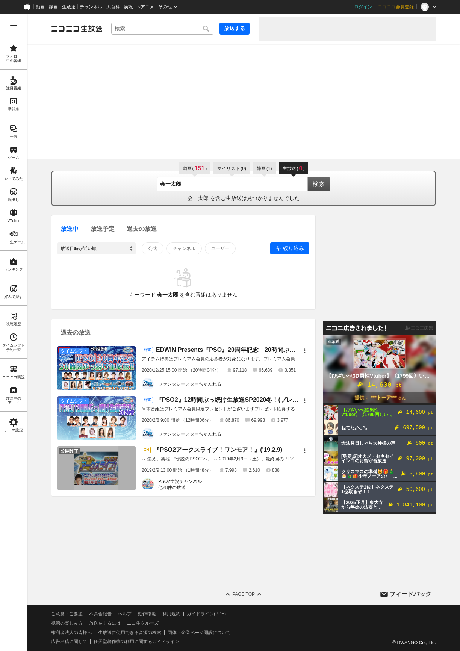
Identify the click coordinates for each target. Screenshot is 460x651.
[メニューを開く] (13, 27)
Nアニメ (145, 7)
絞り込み (293, 248)
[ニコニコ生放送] (76, 28)
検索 (319, 184)
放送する (234, 28)
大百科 (113, 7)
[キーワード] (162, 29)
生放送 (69, 7)
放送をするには (105, 623)
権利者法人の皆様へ (71, 632)
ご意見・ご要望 (67, 613)
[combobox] (162, 29)
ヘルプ (125, 614)
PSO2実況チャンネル (180, 481)
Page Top (243, 594)
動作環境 (147, 614)
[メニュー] (304, 350)
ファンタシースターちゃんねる (189, 384)
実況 (128, 7)
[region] (13, 332)
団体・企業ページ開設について (199, 632)
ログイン (363, 7)
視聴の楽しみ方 (67, 623)
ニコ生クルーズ (143, 623)
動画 (40, 7)
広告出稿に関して (69, 641)
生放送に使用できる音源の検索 (129, 632)
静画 (53, 7)
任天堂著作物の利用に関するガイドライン (136, 641)
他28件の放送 (172, 487)
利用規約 (171, 614)
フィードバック (410, 594)
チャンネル (91, 7)
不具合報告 (100, 614)
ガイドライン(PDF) (206, 614)
